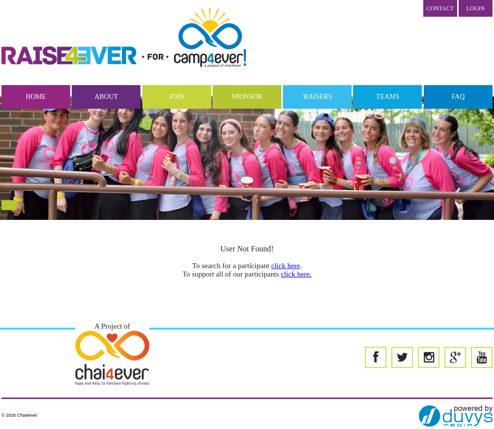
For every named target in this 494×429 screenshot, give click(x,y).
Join (176, 96)
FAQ (458, 96)
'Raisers (317, 96)
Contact (440, 8)
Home (36, 96)
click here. (296, 274)
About (106, 96)
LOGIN (476, 8)
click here (285, 266)
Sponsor (246, 96)
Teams (387, 96)
